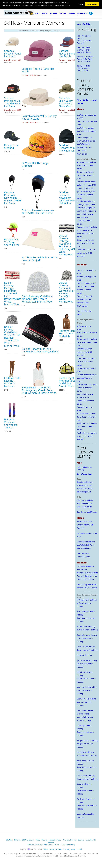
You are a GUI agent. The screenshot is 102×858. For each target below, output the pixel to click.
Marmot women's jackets (87, 384)
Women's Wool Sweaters (87, 587)
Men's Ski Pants (83, 50)
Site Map (9, 840)
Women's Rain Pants (85, 579)
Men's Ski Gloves (84, 52)
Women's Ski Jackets (85, 56)
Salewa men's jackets (85, 240)
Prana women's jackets (86, 413)
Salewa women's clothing (87, 779)
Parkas (56, 845)
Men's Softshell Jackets (86, 141)
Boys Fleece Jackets (85, 488)
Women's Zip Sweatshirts (87, 584)
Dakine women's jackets (87, 358)
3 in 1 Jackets (82, 154)
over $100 (92, 185)
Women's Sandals (34, 845)
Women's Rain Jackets (86, 286)
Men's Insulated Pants (86, 542)
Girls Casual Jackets (85, 500)
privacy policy (70, 849)
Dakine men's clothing (86, 646)
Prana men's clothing (85, 752)
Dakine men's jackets (85, 188)
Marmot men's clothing (86, 699)
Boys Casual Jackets (85, 482)
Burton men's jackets (85, 172)
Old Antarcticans (28, 840)
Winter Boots (47, 845)
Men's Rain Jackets (84, 137)
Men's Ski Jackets (84, 47)
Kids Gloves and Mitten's (87, 512)
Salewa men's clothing (86, 775)
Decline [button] (80, 4)
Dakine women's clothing (87, 650)
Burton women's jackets (87, 339)
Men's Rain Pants (84, 548)
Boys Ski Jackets (83, 66)
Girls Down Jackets (84, 503)
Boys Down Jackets (84, 485)
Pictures (17, 840)
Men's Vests (82, 150)
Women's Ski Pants (84, 59)
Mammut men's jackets (86, 211)
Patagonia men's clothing (87, 740)
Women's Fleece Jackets (86, 283)
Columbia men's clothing (87, 635)
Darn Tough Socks (84, 655)
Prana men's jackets (85, 230)
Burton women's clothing (87, 630)
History (44, 840)
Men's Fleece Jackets (85, 128)
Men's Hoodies (83, 553)
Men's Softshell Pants (85, 545)
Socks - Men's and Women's (84, 41)
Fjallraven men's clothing (87, 660)
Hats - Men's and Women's (84, 37)
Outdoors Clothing (68, 845)
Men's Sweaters (83, 556)
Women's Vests (83, 302)
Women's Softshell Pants (87, 576)
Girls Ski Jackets (83, 68)
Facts (38, 840)
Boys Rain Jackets (84, 492)
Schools (81, 840)
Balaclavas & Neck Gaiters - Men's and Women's (85, 524)
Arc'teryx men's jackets (86, 162)
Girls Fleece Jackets (84, 507)
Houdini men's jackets (86, 201)
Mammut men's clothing (87, 687)
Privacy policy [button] (65, 5)
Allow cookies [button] (92, 4)
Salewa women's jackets (87, 423)
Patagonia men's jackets (87, 227)
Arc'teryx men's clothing (87, 600)
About (45, 849)
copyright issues (56, 849)
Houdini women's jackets (87, 374)
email (80, 849)
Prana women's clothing (87, 755)
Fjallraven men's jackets (86, 191)
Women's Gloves (84, 61)
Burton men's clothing (86, 626)
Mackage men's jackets (86, 204)
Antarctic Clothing (69, 840)
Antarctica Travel (55, 840)
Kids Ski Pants (82, 70)
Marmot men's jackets (86, 207)
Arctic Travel (90, 840)
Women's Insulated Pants (87, 573)
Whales (51, 842)
